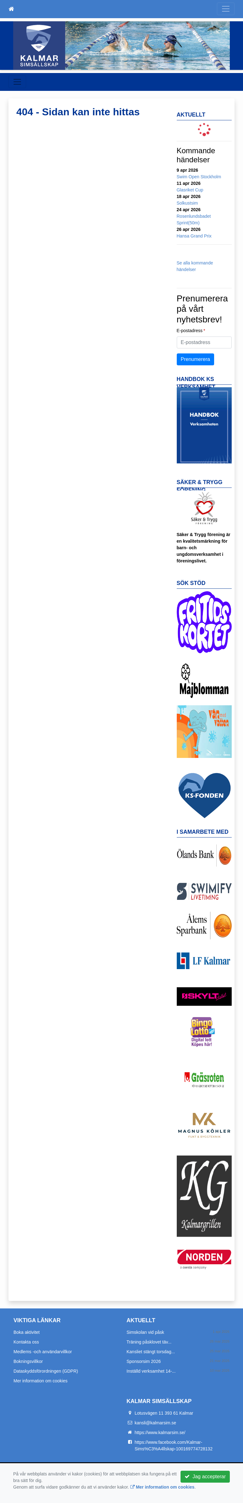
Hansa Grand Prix (194, 235)
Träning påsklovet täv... (149, 1341)
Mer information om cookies (41, 1380)
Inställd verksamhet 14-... (151, 1371)
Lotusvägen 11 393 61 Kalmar (164, 1413)
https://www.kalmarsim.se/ (160, 1432)
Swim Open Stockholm (199, 176)
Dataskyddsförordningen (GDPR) (46, 1371)
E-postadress (189, 330)
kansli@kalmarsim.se (155, 1422)
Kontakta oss (26, 1341)
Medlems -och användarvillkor (43, 1351)
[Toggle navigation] (226, 9)
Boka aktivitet (27, 1332)
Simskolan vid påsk (145, 1332)
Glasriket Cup (190, 189)
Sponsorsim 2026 (144, 1361)
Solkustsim (187, 203)
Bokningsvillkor (28, 1361)
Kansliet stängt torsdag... (151, 1351)
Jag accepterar (205, 1476)
